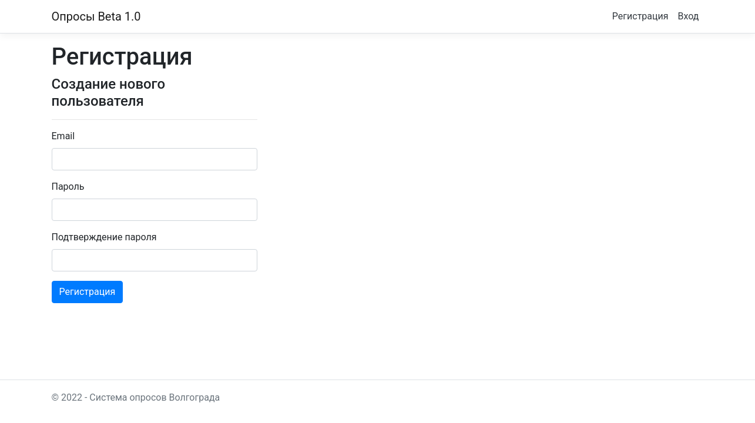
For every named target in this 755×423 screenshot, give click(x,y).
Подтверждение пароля (104, 237)
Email (63, 136)
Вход (688, 16)
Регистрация (640, 16)
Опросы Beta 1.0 (96, 16)
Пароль (68, 186)
